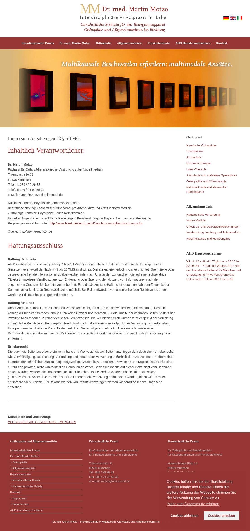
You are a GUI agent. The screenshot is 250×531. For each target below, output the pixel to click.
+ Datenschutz (19, 504)
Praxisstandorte (159, 43)
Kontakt (221, 43)
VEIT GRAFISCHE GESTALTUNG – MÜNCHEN (42, 422)
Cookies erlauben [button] (221, 515)
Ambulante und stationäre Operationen (211, 175)
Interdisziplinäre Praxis (38, 43)
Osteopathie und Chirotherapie (206, 181)
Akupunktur (193, 157)
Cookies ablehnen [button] (184, 515)
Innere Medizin (196, 220)
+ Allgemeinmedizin (22, 468)
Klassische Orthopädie (201, 145)
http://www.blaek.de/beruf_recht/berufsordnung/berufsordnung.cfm (96, 223)
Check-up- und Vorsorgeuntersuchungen (212, 226)
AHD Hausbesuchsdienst (193, 43)
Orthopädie (103, 43)
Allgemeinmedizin (129, 43)
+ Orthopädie (18, 462)
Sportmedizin (195, 151)
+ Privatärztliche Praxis (25, 480)
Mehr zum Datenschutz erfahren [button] (193, 504)
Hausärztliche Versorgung (203, 214)
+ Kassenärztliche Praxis (26, 486)
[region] (125, 88)
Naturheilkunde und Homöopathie (208, 238)
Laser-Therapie (196, 169)
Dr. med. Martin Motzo (75, 43)
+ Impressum (18, 498)
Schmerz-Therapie (198, 163)
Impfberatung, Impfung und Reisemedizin (213, 232)
